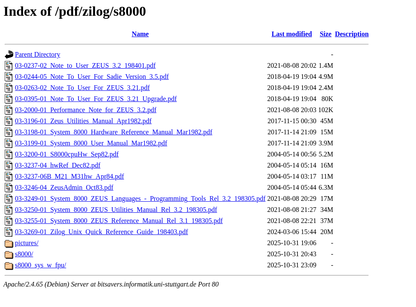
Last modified (292, 34)
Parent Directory (37, 54)
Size (326, 34)
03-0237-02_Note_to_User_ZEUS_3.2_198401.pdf (85, 65)
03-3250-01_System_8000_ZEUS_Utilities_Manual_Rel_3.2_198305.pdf (116, 209)
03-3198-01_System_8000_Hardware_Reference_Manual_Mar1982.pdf (113, 132)
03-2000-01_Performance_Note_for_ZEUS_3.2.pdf (85, 109)
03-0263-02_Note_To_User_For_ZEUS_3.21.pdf (82, 87)
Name (140, 34)
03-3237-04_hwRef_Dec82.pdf (57, 165)
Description (352, 34)
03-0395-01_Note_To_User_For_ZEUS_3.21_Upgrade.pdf (96, 98)
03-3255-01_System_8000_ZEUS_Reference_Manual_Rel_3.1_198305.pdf (119, 220)
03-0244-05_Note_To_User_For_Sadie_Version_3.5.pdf (92, 76)
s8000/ (24, 254)
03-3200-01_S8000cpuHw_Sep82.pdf (67, 154)
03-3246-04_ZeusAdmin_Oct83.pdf (64, 187)
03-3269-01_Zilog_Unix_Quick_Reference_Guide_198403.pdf (101, 231)
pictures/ (26, 242)
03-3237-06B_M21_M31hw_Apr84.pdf (69, 176)
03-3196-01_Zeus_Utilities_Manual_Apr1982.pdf (83, 121)
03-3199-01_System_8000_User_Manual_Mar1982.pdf (91, 143)
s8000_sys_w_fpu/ (40, 265)
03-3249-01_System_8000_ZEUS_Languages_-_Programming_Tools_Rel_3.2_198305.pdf (140, 198)
